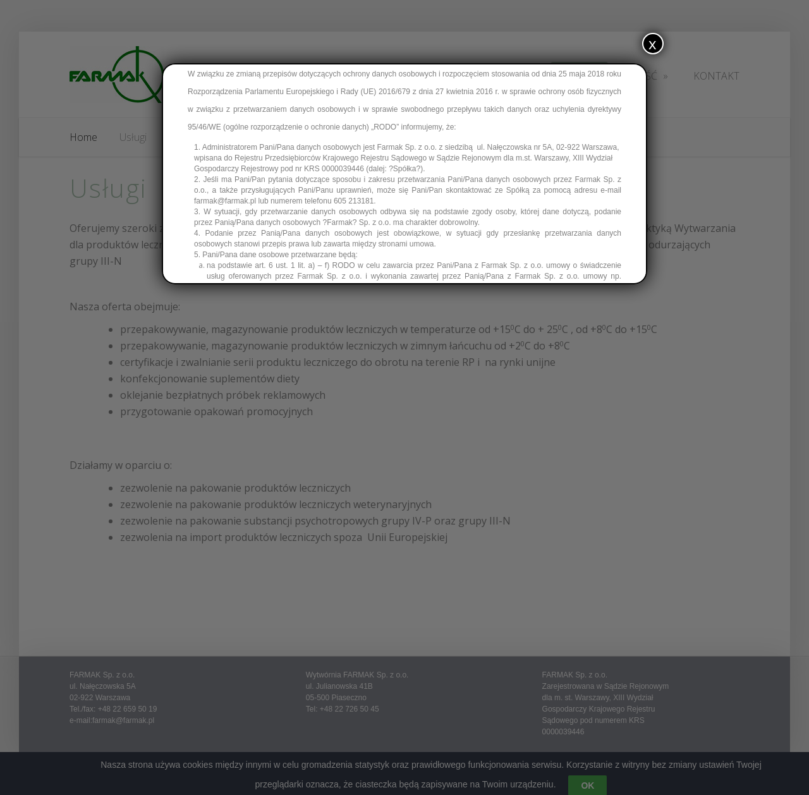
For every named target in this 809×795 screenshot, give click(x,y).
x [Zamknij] (652, 43)
